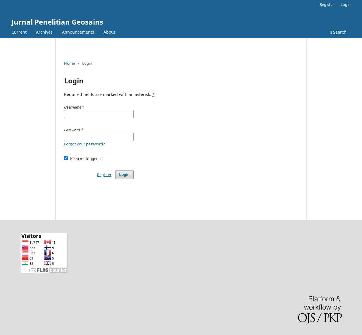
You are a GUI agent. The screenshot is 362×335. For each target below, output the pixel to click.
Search (338, 32)
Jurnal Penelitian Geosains (57, 22)
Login (346, 4)
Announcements (78, 32)
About (109, 32)
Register (327, 4)
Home (69, 63)
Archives (44, 32)
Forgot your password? (84, 144)
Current (19, 32)
